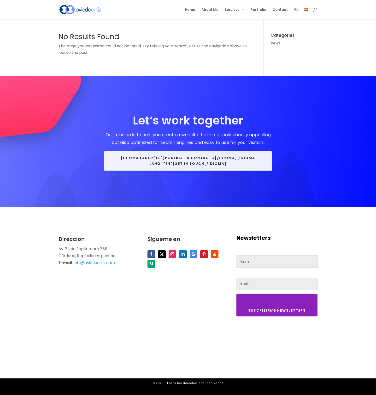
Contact (280, 10)
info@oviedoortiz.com (94, 262)
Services (232, 10)
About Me (209, 10)
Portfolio (258, 10)
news (276, 43)
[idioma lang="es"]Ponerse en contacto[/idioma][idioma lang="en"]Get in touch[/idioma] (188, 160)
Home (190, 10)
